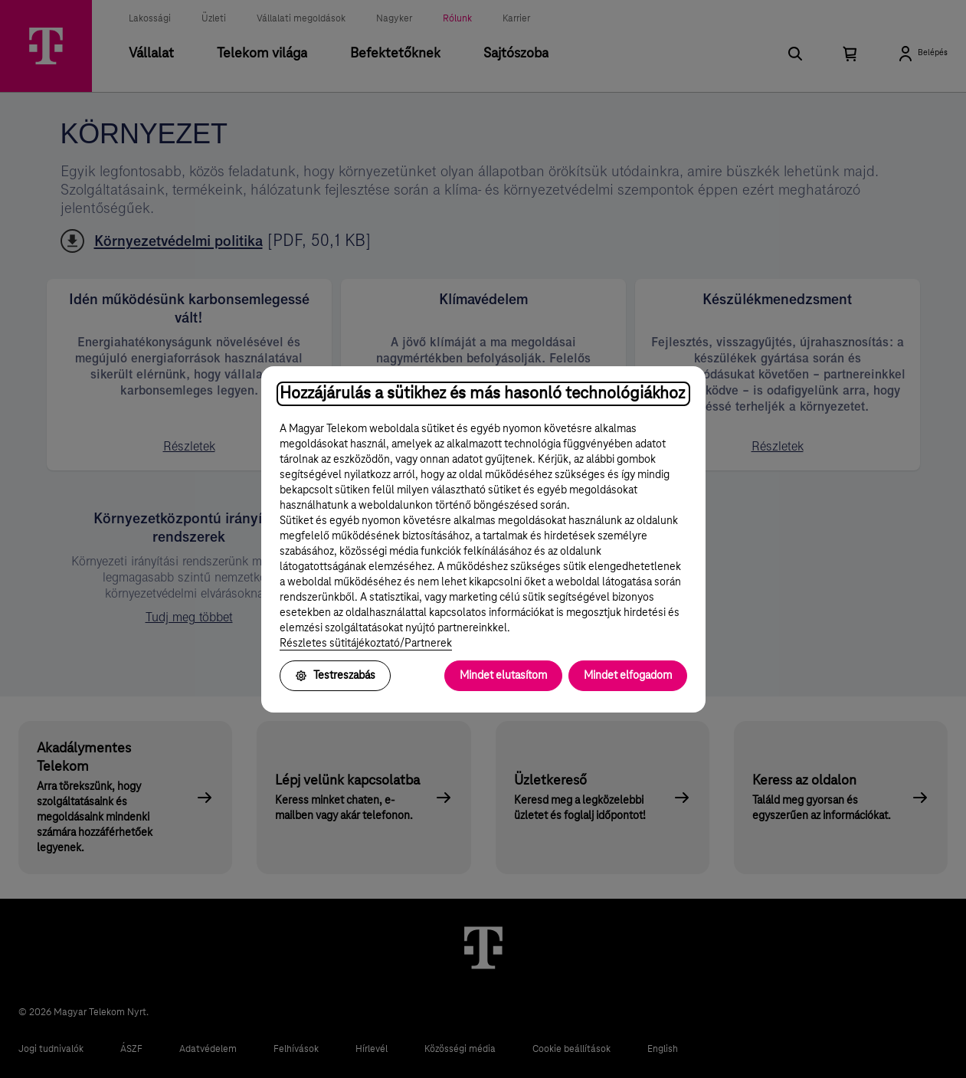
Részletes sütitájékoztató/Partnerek (366, 643)
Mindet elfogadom (628, 676)
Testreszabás (335, 676)
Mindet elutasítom (503, 676)
